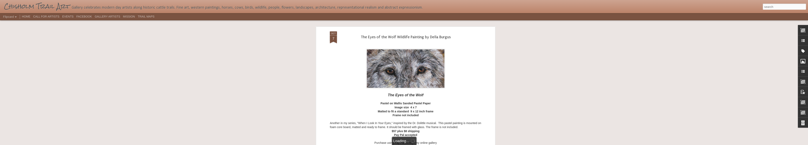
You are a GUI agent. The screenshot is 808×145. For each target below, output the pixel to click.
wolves (429, 39)
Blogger (416, 143)
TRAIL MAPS (146, 16)
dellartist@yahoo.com (405, 24)
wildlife (419, 39)
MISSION (129, 16)
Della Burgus (396, 39)
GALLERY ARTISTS (107, 16)
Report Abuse (428, 143)
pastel (409, 39)
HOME (26, 16)
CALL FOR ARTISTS (46, 16)
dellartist (423, 33)
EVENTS (68, 16)
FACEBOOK (84, 16)
